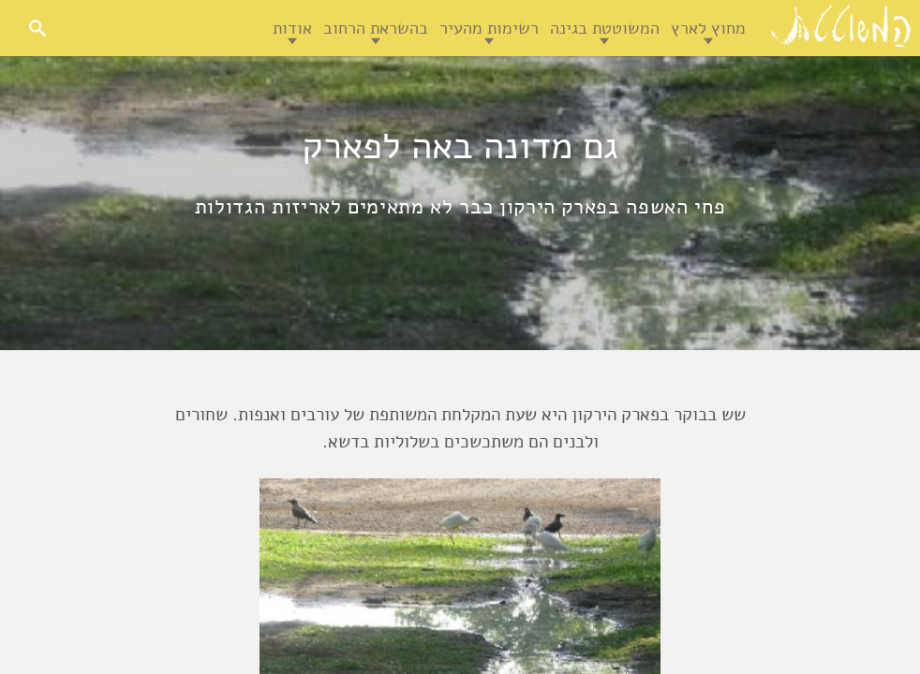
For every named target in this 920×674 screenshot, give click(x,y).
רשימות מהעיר (489, 28)
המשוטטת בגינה (605, 28)
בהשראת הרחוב (375, 28)
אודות (292, 28)
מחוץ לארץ (708, 28)
